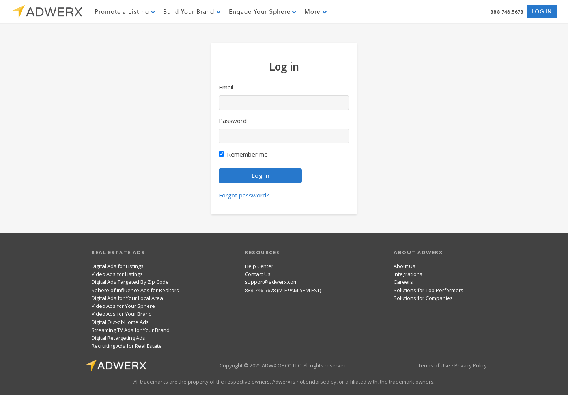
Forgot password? (244, 195)
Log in (542, 11)
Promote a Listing (125, 11)
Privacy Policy (470, 365)
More (316, 11)
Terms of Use (434, 365)
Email (226, 87)
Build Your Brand (191, 11)
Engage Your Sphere (263, 11)
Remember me (247, 154)
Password (233, 121)
